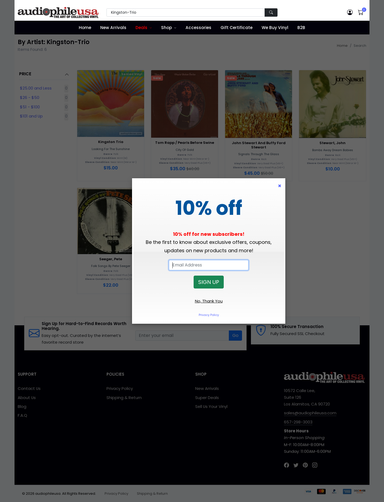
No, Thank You (209, 301)
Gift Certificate (237, 27)
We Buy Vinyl (275, 27)
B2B (301, 27)
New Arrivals (113, 27)
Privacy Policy (209, 315)
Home (85, 27)
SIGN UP (208, 282)
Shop (166, 27)
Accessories (198, 27)
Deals (141, 27)
